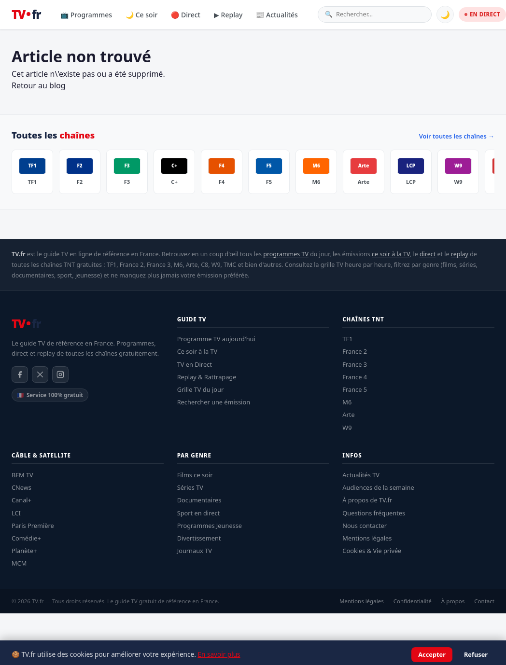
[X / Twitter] (40, 374)
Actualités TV (361, 475)
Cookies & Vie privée (371, 550)
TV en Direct (194, 364)
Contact (484, 601)
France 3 (354, 364)
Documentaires (199, 500)
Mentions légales (367, 538)
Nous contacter (364, 525)
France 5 (354, 389)
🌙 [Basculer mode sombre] (445, 14)
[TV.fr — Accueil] (26, 14)
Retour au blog (39, 85)
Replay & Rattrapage (207, 377)
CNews (21, 487)
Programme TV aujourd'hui (216, 338)
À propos (453, 601)
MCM (19, 563)
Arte (348, 414)
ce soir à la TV (391, 254)
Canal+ (21, 500)
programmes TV (286, 254)
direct (428, 254)
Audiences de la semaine (378, 487)
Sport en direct (198, 513)
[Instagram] (60, 374)
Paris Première (33, 525)
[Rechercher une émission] (380, 14)
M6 (346, 402)
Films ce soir (195, 475)
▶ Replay (228, 14)
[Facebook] (20, 374)
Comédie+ (26, 538)
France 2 (354, 351)
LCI (16, 513)
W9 (346, 427)
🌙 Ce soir (141, 14)
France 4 (354, 377)
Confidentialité (413, 601)
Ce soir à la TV (197, 351)
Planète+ (24, 550)
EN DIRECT (482, 14)
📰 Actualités (277, 14)
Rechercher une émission (213, 402)
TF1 (347, 338)
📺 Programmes (86, 14)
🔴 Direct (185, 14)
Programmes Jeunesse (209, 525)
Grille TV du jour (200, 389)
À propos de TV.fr (367, 500)
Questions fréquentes (373, 513)
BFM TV (22, 475)
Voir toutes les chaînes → (456, 136)
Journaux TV (194, 550)
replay (459, 254)
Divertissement (199, 538)
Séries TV (190, 487)
